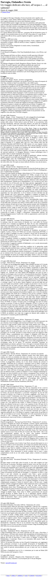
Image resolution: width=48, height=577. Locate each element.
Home (8, 575)
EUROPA (31, 575)
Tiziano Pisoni (6, 12)
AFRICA (13, 575)
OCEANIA (38, 575)
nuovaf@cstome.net (11, 563)
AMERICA (20, 575)
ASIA (26, 575)
